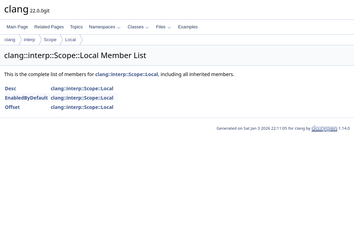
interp (29, 39)
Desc (10, 88)
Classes (138, 26)
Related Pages (49, 26)
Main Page (17, 26)
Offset (12, 107)
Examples (188, 26)
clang (9, 39)
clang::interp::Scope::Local (126, 74)
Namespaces (104, 26)
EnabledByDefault (26, 97)
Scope (50, 39)
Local (70, 39)
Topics (76, 26)
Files (163, 26)
